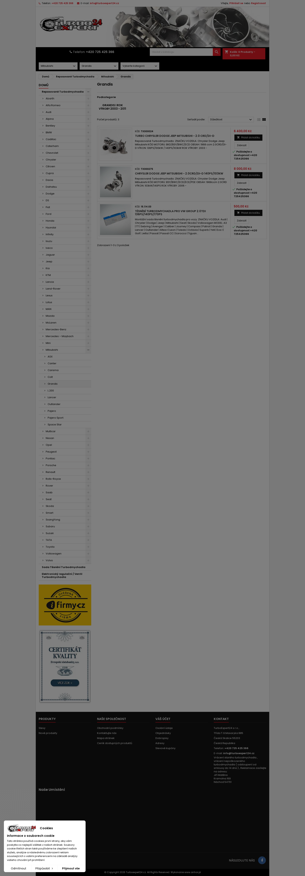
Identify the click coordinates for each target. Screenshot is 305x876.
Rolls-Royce (53, 479)
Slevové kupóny (165, 748)
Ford (48, 214)
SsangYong (53, 519)
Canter (52, 363)
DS (47, 200)
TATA (49, 540)
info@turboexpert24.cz (104, 3)
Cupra (50, 173)
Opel (49, 445)
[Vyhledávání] (185, 52)
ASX (50, 356)
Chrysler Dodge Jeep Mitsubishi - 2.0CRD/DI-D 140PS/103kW (179, 173)
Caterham (52, 146)
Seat (49, 499)
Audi (48, 112)
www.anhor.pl (192, 872)
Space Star (55, 424)
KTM (48, 275)
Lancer (52, 397)
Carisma (53, 370)
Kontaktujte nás (107, 733)
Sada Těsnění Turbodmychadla (63, 567)
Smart (49, 513)
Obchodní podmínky (110, 728)
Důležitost (231, 119)
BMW (49, 132)
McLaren (51, 322)
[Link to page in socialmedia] (262, 860)
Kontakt (221, 719)
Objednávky (163, 733)
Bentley (50, 125)
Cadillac (51, 139)
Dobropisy (161, 738)
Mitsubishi (52, 350)
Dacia (49, 180)
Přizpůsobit (44, 868)
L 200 (51, 390)
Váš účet (162, 719)
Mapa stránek (106, 738)
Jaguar (50, 255)
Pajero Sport (55, 418)
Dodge (50, 193)
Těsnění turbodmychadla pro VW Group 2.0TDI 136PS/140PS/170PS (170, 212)
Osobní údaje (164, 728)
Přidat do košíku (248, 137)
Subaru (50, 526)
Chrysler (51, 159)
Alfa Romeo (53, 105)
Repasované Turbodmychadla (63, 92)
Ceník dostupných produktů (114, 743)
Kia (48, 268)
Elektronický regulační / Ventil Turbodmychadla (62, 575)
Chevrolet (52, 153)
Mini (48, 343)
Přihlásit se (236, 3)
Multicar (51, 431)
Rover (49, 485)
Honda (50, 221)
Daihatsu (51, 187)
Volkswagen (53, 553)
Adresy (159, 743)
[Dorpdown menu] (58, 66)
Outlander (54, 404)
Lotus (49, 302)
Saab (49, 492)
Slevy (42, 728)
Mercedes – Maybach (60, 336)
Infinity (49, 234)
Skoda (50, 506)
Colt (50, 377)
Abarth (50, 98)
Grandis (53, 384)
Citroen (50, 166)
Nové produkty (48, 733)
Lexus (49, 295)
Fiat (48, 207)
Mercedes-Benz (56, 329)
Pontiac (50, 458)
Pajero (52, 411)
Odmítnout (18, 868)
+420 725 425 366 (62, 3)
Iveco (49, 248)
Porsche (51, 465)
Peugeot (51, 452)
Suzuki (50, 533)
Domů (43, 85)
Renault (50, 472)
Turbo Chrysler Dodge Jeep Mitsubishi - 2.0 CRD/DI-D (174, 136)
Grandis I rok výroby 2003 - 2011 (112, 107)
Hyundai (51, 227)
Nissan (50, 438)
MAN (48, 309)
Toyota (50, 547)
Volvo (49, 560)
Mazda (50, 316)
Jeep (49, 261)
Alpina (50, 119)
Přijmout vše (71, 868)
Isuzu (49, 241)
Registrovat (258, 3)
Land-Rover (53, 289)
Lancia (50, 282)
